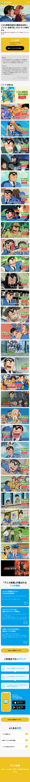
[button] (28, 2)
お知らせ (3, 769)
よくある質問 (9, 769)
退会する (15, 771)
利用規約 (15, 769)
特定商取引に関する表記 (23, 769)
